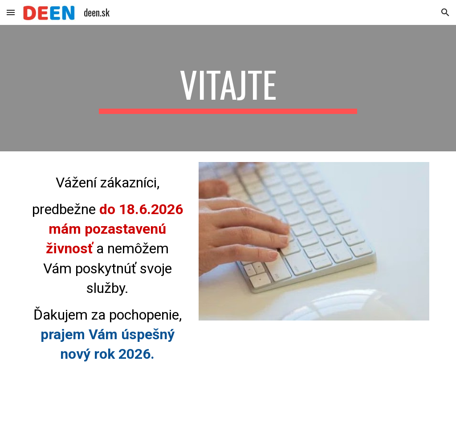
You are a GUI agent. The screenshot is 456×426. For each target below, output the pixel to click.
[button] (10, 12)
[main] (227, 88)
